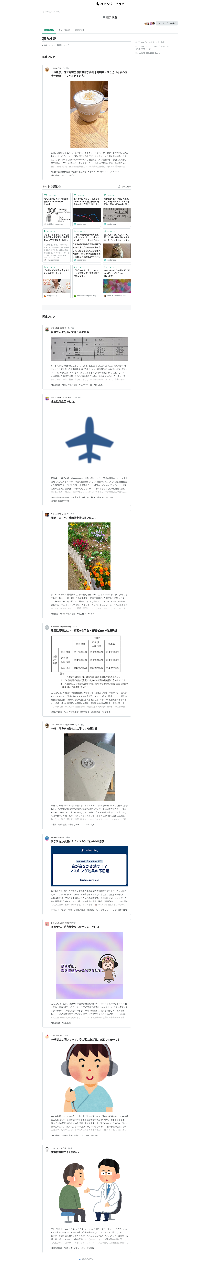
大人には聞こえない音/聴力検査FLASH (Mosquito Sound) (56, 201)
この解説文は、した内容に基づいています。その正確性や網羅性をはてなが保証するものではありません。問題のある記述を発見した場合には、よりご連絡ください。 (55, 46)
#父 (92, 824)
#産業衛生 (106, 712)
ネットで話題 (64, 30)
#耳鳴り (91, 172)
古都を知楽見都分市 (58, 328)
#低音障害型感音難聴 (60, 172)
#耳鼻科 (91, 614)
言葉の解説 (49, 30)
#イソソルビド (68, 175)
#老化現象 (98, 385)
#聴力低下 (81, 614)
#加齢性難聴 (67, 1135)
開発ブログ (165, 46)
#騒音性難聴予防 (71, 712)
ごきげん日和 (56, 68)
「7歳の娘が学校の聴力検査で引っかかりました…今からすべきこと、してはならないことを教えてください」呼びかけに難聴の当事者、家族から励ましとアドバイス (86, 238)
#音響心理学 (79, 910)
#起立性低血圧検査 (105, 497)
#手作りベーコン (75, 824)
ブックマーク (50, 195)
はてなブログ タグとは (144, 46)
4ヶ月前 (71, 514)
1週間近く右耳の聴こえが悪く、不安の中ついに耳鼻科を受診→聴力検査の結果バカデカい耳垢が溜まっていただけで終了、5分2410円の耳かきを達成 (117, 202)
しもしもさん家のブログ (60, 923)
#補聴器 (54, 614)
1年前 (75, 626)
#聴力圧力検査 (88, 497)
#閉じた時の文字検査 (60, 501)
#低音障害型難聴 (78, 172)
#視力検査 (55, 385)
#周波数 (90, 910)
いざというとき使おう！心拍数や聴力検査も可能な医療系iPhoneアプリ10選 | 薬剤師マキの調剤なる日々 (56, 238)
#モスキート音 (85, 385)
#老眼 (64, 385)
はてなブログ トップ (51, 12)
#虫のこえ (78, 1135)
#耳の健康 (95, 712)
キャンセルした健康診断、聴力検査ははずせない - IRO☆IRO (117, 273)
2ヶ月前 (66, 68)
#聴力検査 (55, 175)
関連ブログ (80, 30)
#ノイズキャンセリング (106, 910)
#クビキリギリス (92, 1135)
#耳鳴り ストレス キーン (108, 172)
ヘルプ (157, 46)
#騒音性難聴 (56, 712)
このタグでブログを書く (167, 23)
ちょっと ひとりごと (59, 514)
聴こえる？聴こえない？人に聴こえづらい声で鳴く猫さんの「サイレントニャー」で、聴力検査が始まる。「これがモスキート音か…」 (117, 238)
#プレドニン (79, 1248)
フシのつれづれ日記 (58, 1148)
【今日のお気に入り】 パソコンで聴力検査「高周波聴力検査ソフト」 (86, 273)
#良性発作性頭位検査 (60, 497)
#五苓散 (90, 1248)
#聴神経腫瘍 (56, 1248)
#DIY (87, 824)
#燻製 (53, 824)
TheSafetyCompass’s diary (61, 626)
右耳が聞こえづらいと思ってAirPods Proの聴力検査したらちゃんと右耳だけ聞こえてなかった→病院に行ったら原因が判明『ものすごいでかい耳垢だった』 (86, 202)
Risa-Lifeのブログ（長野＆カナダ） (64, 725)
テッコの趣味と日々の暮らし (62, 397)
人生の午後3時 (56, 1035)
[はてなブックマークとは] (59, 186)
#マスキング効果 (58, 910)
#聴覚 (70, 910)
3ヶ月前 (78, 397)
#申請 (62, 614)
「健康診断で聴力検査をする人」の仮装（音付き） (56, 271)
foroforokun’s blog (57, 837)
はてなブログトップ (143, 49)
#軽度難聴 (66, 1023)
